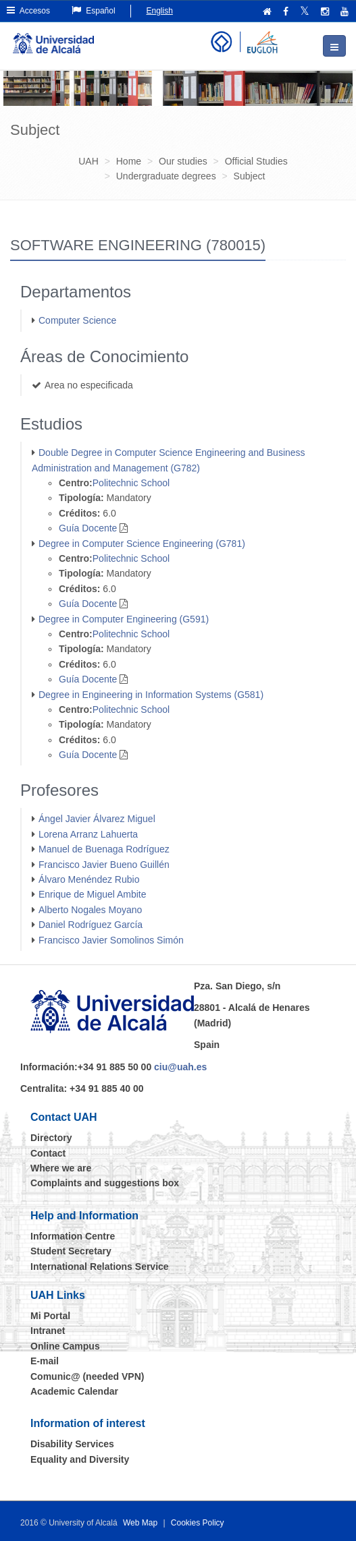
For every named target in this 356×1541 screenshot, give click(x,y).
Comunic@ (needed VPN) (87, 1376)
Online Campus (65, 1346)
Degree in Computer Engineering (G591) (124, 619)
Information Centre (72, 1236)
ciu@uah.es (180, 1067)
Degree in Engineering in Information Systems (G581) (151, 694)
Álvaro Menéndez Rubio (89, 879)
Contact (48, 1153)
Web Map (140, 1523)
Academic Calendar (74, 1391)
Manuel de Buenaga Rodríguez (104, 849)
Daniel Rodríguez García (91, 924)
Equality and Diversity (79, 1459)
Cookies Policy (197, 1523)
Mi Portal (50, 1315)
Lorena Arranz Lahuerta (88, 834)
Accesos (28, 10)
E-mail (44, 1361)
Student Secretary (70, 1251)
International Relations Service (99, 1266)
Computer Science (77, 320)
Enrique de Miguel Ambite (93, 894)
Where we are (60, 1168)
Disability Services (72, 1443)
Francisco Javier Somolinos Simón (111, 940)
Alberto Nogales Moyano (90, 909)
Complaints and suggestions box (104, 1182)
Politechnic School (131, 482)
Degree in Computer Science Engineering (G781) (142, 543)
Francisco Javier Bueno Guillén (104, 864)
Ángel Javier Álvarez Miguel (97, 818)
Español (94, 10)
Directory (51, 1137)
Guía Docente (88, 528)
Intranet (47, 1330)
